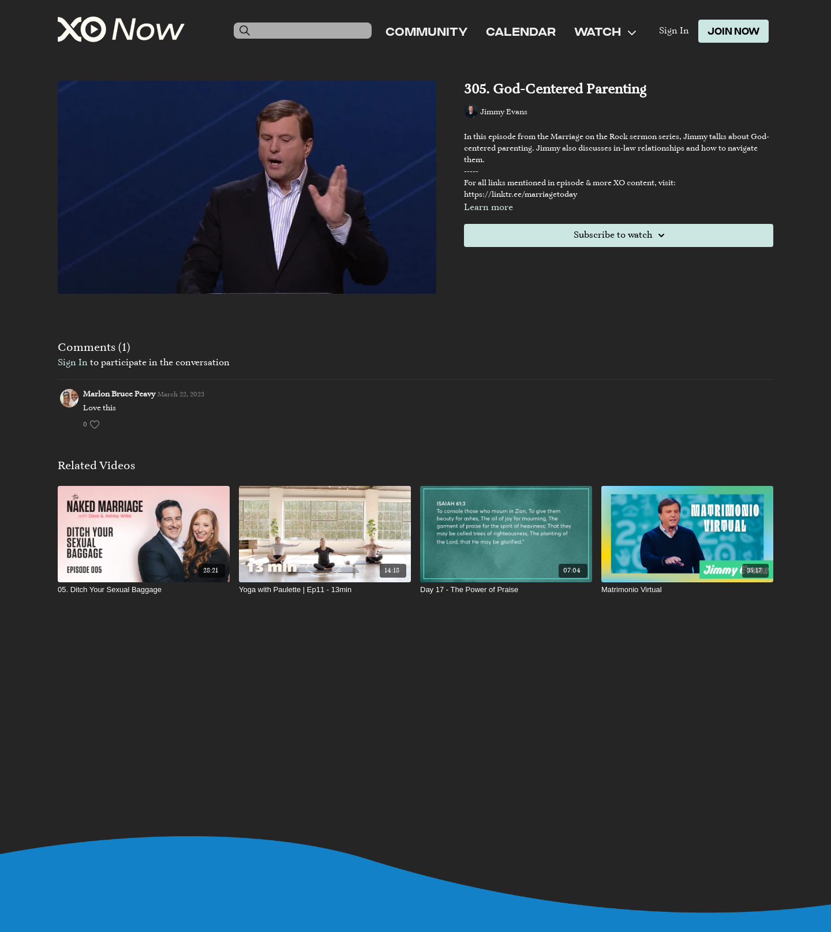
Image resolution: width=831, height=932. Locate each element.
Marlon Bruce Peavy (119, 395)
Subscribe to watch (621, 235)
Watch (605, 31)
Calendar (521, 31)
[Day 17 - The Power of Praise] (506, 590)
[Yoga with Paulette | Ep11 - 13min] (325, 590)
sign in (73, 363)
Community (426, 31)
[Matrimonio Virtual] (687, 590)
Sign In (674, 31)
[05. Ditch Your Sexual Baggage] (144, 590)
